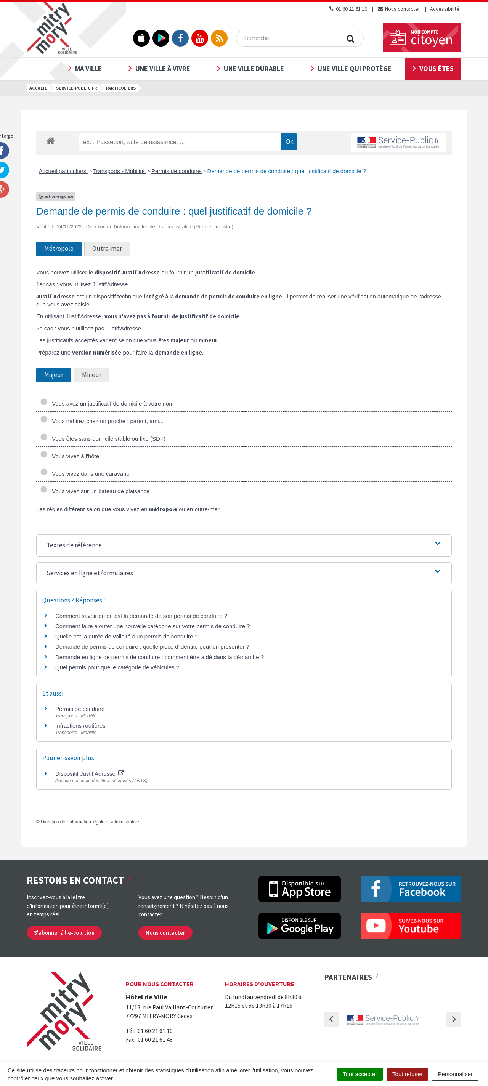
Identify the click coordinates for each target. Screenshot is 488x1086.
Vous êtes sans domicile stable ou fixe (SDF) (102, 438)
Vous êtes (436, 68)
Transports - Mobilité (119, 171)
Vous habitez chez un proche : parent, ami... (102, 421)
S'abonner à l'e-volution (64, 932)
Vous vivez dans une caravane (85, 473)
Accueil (38, 88)
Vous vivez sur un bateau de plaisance (94, 491)
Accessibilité (444, 8)
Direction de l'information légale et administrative (90, 822)
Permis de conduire (176, 171)
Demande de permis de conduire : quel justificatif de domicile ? (286, 171)
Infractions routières (80, 725)
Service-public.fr (76, 88)
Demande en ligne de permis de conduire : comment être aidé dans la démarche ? (159, 657)
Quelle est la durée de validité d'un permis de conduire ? (126, 636)
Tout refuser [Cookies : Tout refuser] (407, 1074)
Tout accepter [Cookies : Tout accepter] (360, 1074)
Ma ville (88, 68)
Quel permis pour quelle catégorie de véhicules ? (117, 667)
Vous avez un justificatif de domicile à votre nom (107, 403)
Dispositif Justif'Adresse (89, 773)
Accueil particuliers (63, 171)
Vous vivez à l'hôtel (70, 456)
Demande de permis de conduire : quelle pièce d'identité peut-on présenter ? (152, 646)
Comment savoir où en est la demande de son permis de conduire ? (141, 616)
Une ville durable (254, 68)
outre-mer (207, 509)
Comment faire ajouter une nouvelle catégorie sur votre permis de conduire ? (152, 626)
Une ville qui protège (355, 68)
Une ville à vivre (162, 68)
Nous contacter (398, 8)
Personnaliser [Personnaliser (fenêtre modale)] (455, 1074)
